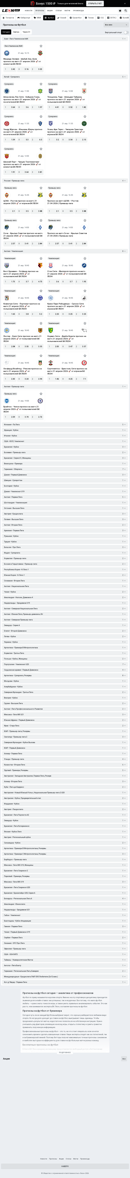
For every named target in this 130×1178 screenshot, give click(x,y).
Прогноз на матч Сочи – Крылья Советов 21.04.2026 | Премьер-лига (67, 234)
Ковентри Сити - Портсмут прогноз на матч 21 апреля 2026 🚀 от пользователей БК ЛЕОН (21, 306)
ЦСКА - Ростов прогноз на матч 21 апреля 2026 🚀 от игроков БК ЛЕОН (20, 202)
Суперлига (8, 84)
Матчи (67, 11)
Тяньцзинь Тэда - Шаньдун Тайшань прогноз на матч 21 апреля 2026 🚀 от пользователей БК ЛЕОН (66, 99)
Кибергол (8, 1144)
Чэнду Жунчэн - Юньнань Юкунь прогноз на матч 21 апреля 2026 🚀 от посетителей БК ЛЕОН (22, 132)
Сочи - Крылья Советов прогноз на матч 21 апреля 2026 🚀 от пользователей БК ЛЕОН (22, 236)
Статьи (59, 11)
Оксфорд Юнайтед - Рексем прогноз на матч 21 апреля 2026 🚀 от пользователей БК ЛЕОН (22, 371)
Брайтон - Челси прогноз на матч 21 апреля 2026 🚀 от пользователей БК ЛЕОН (21, 409)
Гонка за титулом (12, 1083)
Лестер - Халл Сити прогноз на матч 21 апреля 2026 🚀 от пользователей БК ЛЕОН (22, 338)
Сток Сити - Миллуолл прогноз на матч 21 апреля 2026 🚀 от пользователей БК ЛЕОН (66, 274)
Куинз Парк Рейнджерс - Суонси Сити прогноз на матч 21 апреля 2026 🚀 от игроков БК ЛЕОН (66, 306)
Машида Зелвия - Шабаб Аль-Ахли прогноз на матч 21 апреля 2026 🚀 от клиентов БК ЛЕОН (22, 61)
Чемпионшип (9, 258)
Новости (28, 11)
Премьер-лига (10, 188)
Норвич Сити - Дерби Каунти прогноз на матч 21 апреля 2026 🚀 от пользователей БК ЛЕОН (66, 338)
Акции (50, 11)
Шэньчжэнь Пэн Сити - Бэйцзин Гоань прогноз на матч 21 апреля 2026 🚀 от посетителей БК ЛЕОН (22, 99)
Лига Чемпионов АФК (13, 46)
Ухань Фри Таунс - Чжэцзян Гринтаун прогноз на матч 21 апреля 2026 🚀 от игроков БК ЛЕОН (66, 132)
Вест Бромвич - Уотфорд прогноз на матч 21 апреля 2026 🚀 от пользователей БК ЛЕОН (20, 274)
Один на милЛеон (12, 1114)
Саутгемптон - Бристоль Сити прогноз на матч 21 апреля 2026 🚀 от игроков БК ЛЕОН (67, 371)
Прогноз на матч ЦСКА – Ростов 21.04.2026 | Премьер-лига (62, 202)
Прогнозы (39, 11)
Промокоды (78, 11)
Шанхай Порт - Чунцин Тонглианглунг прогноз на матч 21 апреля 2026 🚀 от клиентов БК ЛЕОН (22, 164)
